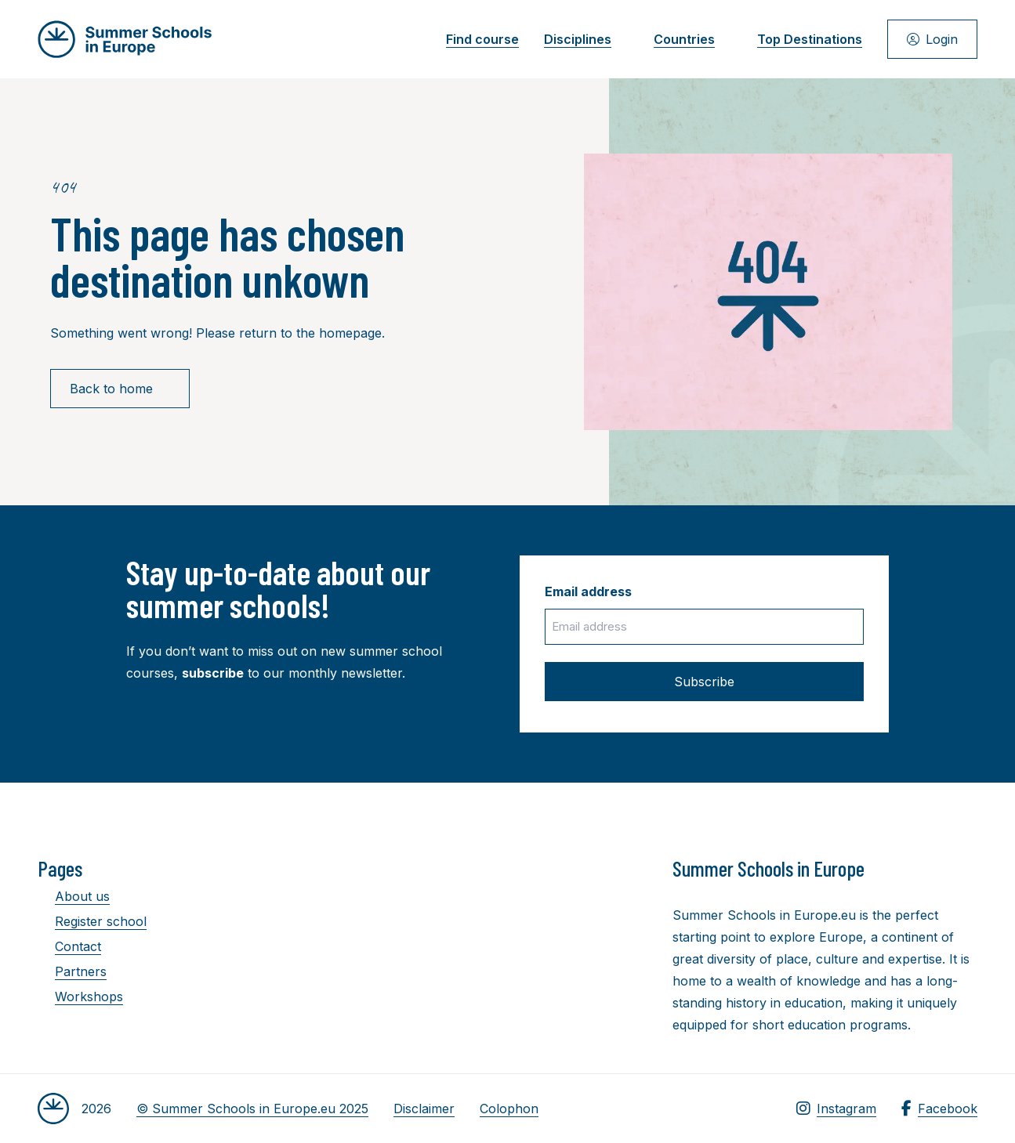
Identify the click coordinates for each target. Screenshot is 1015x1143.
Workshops (80, 996)
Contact (69, 946)
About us (74, 896)
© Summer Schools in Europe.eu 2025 (252, 1108)
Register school (92, 921)
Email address (588, 591)
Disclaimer (424, 1108)
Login (932, 39)
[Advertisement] (512, 941)
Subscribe (704, 681)
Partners (72, 971)
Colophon (509, 1108)
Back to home (120, 388)
